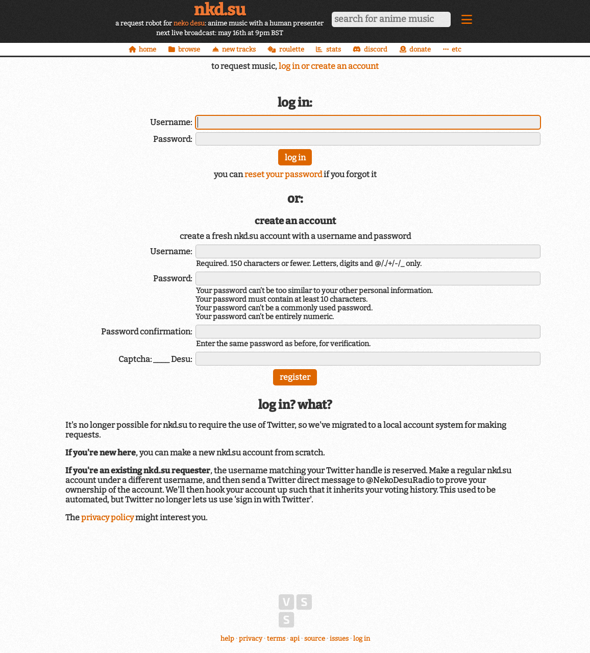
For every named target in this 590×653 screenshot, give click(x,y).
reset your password (283, 174)
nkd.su (219, 9)
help (227, 638)
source (314, 638)
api (295, 638)
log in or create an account (329, 66)
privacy (250, 638)
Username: (171, 122)
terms (276, 638)
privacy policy (107, 517)
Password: (172, 139)
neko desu (189, 23)
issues (339, 638)
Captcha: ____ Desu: (155, 359)
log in (361, 638)
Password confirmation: (146, 331)
